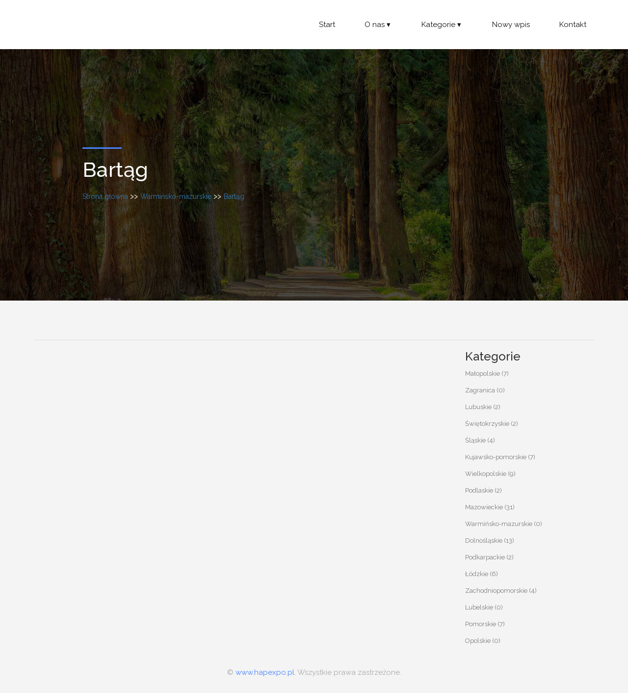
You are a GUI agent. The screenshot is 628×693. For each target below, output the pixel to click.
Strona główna (105, 196)
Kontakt (572, 24)
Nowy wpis (511, 24)
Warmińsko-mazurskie (175, 196)
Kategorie (442, 24)
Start (327, 24)
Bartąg (234, 196)
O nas (378, 24)
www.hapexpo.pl (265, 672)
